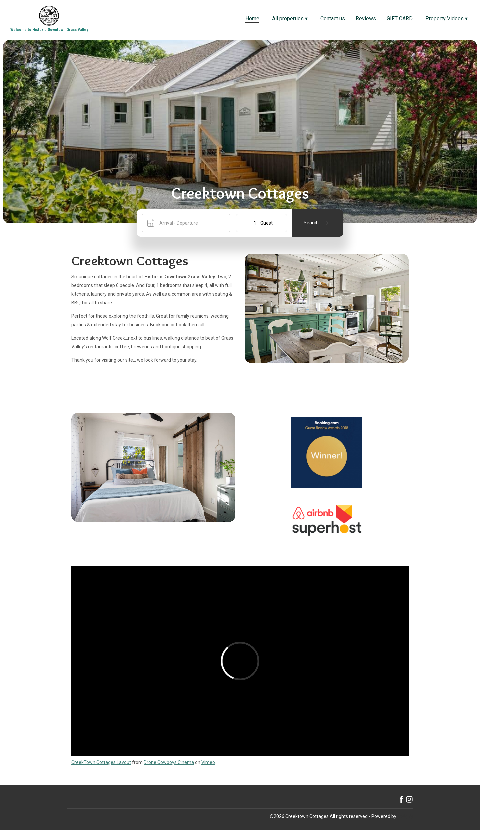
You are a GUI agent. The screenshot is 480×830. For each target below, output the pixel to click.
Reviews (366, 18)
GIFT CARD (400, 18)
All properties (290, 18)
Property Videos (446, 18)
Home (252, 18)
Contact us (332, 18)
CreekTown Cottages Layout (101, 762)
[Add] (278, 223)
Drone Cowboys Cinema (169, 762)
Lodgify (405, 816)
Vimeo (208, 762)
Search (317, 223)
